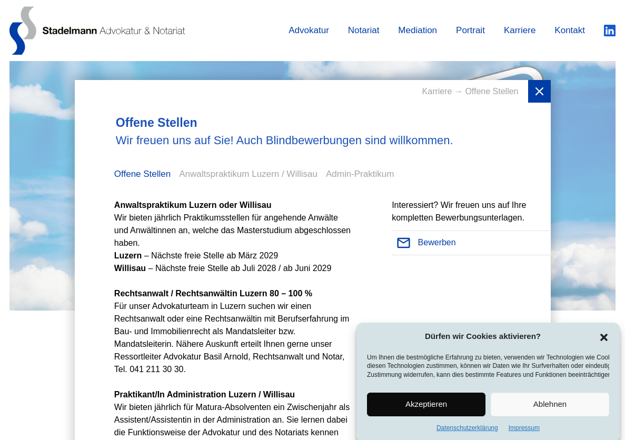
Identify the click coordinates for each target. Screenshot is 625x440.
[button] (604, 339)
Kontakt (569, 30)
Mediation (417, 30)
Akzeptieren (426, 406)
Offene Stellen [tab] (142, 174)
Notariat (364, 30)
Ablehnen (550, 406)
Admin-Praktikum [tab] (360, 174)
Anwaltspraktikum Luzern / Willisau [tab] (248, 174)
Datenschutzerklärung (467, 430)
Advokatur (309, 30)
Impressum (524, 430)
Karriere (519, 30)
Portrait (470, 30)
